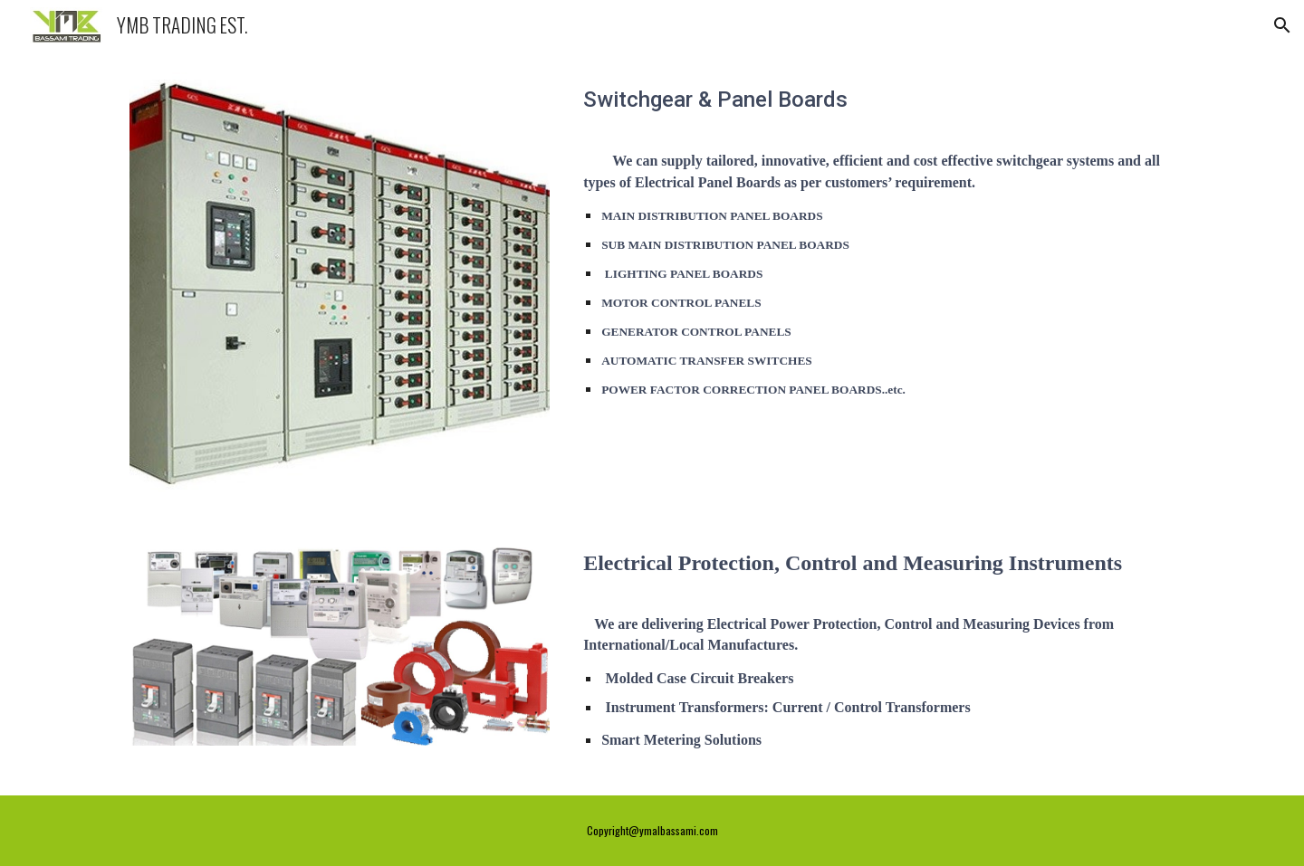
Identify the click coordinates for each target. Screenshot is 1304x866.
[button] (1282, 25)
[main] (875, 105)
